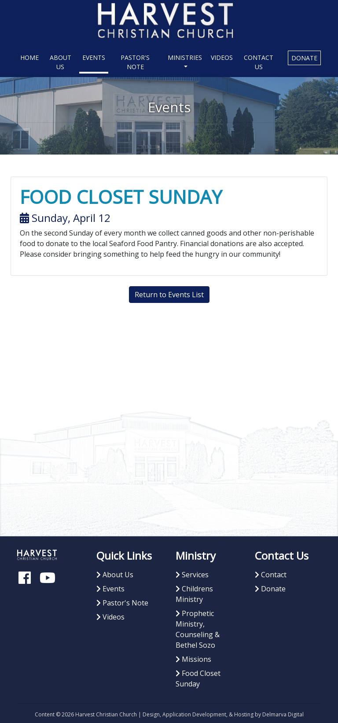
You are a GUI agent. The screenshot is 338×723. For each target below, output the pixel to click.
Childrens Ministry (194, 594)
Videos (222, 57)
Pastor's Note (135, 62)
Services (192, 574)
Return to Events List (169, 294)
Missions (193, 659)
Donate (304, 58)
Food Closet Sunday (198, 678)
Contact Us (258, 62)
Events (93, 57)
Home (31, 57)
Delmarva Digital (283, 714)
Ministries (185, 57)
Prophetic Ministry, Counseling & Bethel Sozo (198, 629)
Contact (271, 574)
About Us (60, 62)
